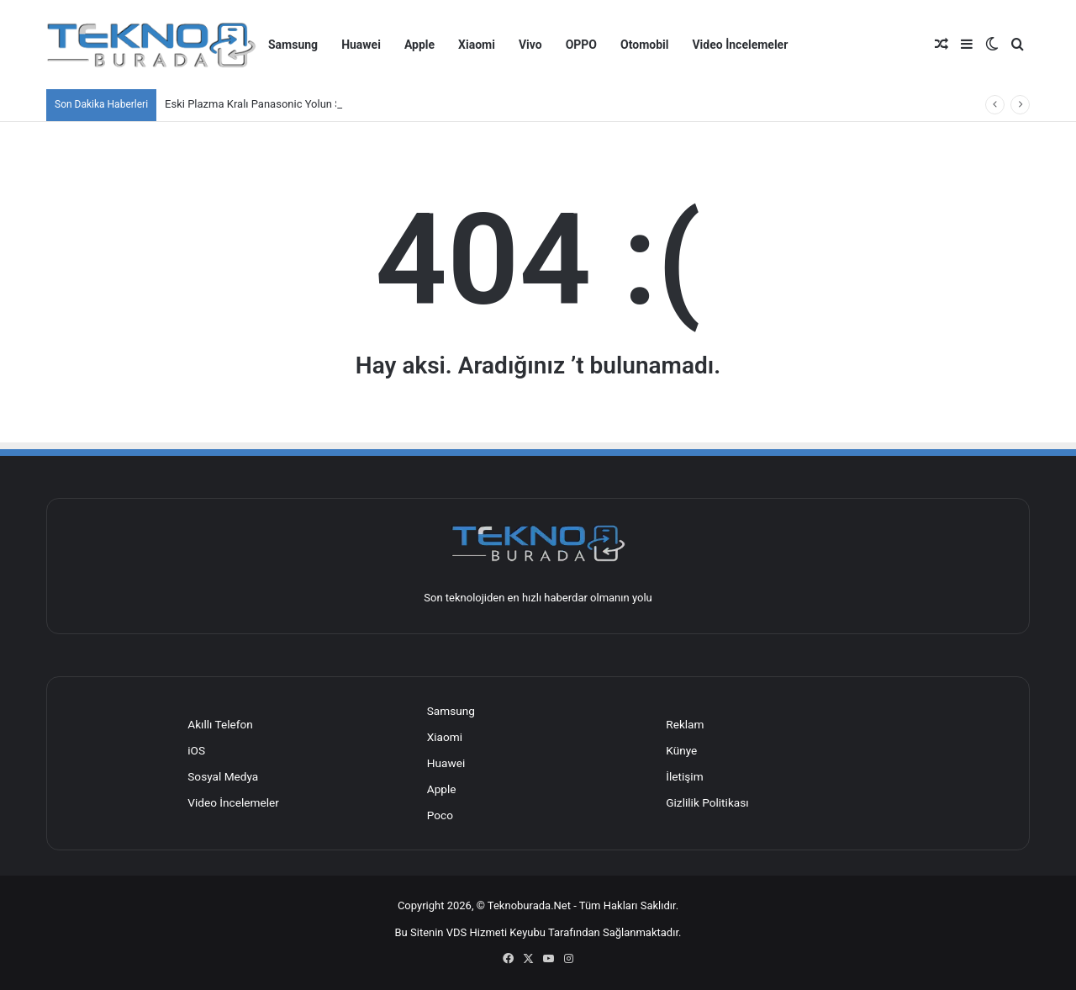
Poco (440, 815)
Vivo (530, 44)
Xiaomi (476, 44)
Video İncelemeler (740, 44)
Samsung (293, 44)
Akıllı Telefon (220, 724)
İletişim (684, 776)
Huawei (361, 44)
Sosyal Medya (222, 776)
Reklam (685, 724)
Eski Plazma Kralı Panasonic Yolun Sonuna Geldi (281, 104)
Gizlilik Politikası (707, 802)
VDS (456, 932)
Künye (681, 750)
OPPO (581, 44)
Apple (419, 44)
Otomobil (644, 44)
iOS (196, 750)
